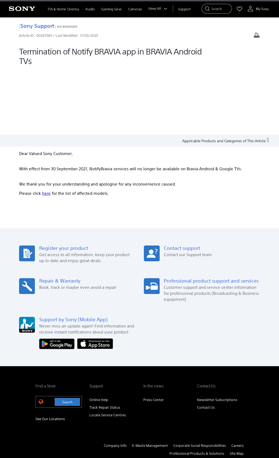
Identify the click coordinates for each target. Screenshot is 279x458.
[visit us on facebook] (202, 402)
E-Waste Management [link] (150, 381)
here (46, 128)
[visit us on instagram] (226, 402)
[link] (42, 403)
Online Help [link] (98, 335)
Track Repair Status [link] (104, 343)
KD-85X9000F (67, 27)
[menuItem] (184, 9)
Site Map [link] (237, 389)
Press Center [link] (153, 335)
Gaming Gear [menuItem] (111, 9)
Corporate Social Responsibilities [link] (199, 381)
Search (67, 337)
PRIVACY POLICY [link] (111, 428)
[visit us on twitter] (214, 402)
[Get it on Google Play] (58, 278)
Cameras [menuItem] (135, 9)
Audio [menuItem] (90, 9)
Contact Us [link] (206, 343)
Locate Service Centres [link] (107, 350)
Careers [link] (237, 381)
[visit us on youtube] (238, 402)
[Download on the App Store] (95, 278)
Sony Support (36, 26)
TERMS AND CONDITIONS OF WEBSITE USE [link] (65, 428)
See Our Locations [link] (50, 354)
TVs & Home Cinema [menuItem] (63, 9)
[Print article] (256, 36)
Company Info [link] (115, 381)
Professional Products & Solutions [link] (196, 389)
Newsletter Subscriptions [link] (217, 335)
